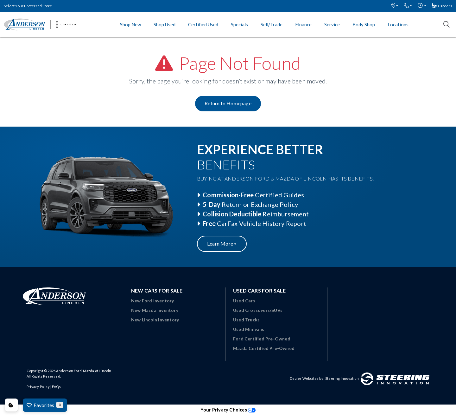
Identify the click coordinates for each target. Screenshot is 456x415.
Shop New (130, 24)
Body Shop (363, 24)
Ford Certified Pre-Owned (261, 338)
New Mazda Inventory (154, 310)
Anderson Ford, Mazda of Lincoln (83, 371)
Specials (239, 24)
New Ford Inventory (152, 300)
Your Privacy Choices (228, 409)
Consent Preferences (11, 405)
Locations (398, 24)
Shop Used (164, 24)
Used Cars (244, 300)
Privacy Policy (38, 387)
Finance (303, 24)
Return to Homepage (228, 103)
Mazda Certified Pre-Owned (263, 348)
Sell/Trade (271, 24)
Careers (442, 5)
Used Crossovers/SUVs (257, 310)
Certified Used (203, 24)
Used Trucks (246, 319)
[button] (394, 5)
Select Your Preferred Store (28, 5)
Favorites (45, 405)
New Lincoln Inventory (155, 319)
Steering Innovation (342, 378)
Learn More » (222, 243)
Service (332, 24)
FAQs (56, 387)
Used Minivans (248, 329)
